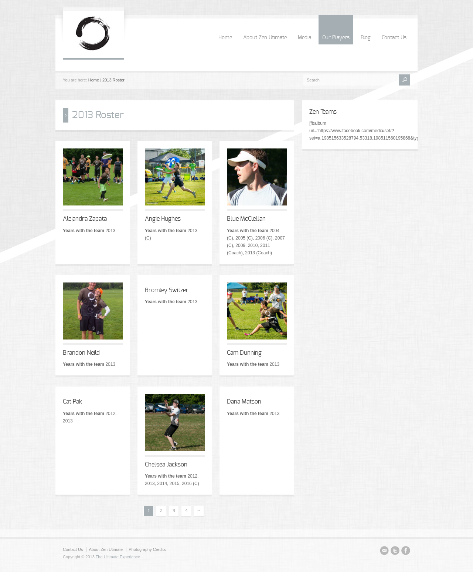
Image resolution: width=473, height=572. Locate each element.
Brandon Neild (81, 353)
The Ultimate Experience (118, 557)
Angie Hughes (163, 219)
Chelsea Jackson (166, 465)
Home (225, 37)
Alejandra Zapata (85, 219)
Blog (366, 37)
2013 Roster (113, 80)
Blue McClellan (246, 219)
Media (304, 37)
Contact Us (394, 37)
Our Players (336, 37)
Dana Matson (244, 402)
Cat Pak (72, 402)
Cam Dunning (244, 353)
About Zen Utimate (265, 37)
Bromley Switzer (166, 290)
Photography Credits (147, 549)
